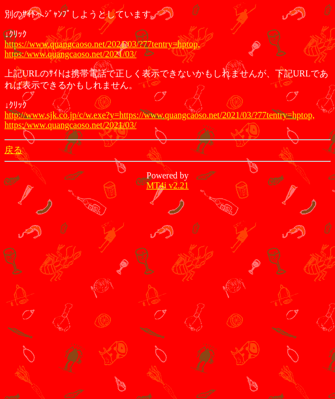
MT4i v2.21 (167, 185)
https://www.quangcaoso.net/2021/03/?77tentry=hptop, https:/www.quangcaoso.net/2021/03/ (102, 49)
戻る (13, 150)
